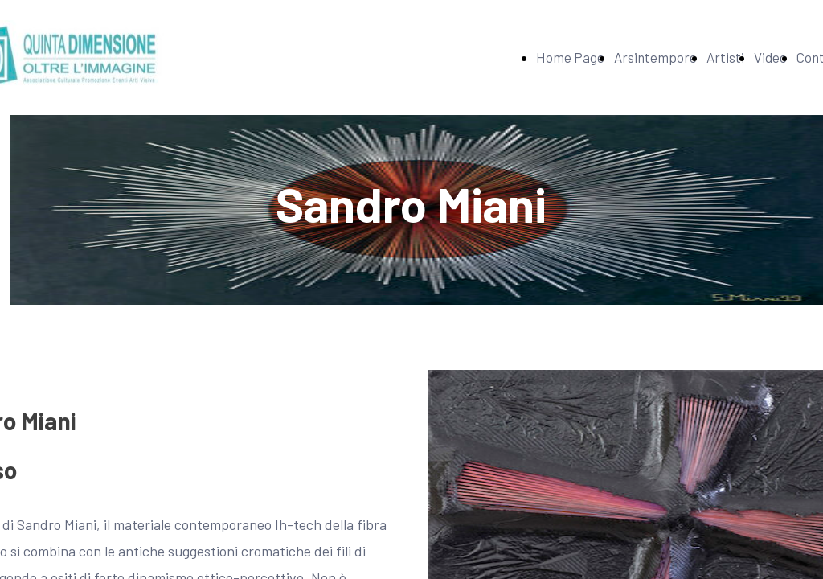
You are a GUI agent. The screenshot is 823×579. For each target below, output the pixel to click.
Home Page (570, 57)
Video (770, 57)
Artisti (725, 57)
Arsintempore (655, 57)
